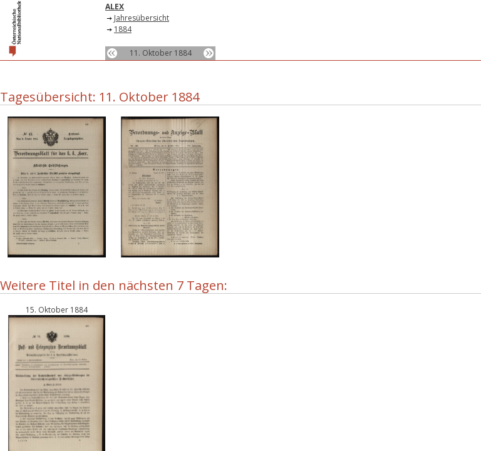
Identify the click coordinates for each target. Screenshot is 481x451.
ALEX (114, 6)
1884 (123, 29)
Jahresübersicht (141, 18)
